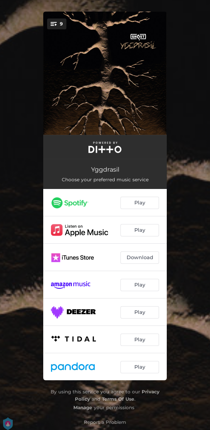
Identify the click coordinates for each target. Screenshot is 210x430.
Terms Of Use (118, 399)
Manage (82, 407)
